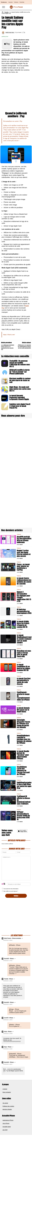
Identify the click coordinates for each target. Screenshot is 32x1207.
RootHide (22, 2)
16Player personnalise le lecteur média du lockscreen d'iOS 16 (23, 815)
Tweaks (6, 12)
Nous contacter (7, 1092)
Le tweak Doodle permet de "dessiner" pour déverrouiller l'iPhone (23, 755)
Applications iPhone (8, 1120)
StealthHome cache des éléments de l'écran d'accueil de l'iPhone (23, 770)
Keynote (10, 2)
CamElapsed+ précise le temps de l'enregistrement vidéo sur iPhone (23, 696)
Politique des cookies (8, 1106)
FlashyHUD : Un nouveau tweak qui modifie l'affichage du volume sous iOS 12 (19, 363)
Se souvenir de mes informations (11, 888)
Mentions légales (7, 1109)
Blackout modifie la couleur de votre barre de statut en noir (20, 380)
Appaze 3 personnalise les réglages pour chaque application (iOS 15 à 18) (24, 596)
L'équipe (5, 1089)
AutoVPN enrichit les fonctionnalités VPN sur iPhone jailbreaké (24, 539)
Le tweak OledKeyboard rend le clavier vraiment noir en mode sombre (24, 639)
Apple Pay (5, 36)
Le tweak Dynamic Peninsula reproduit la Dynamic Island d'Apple (19, 397)
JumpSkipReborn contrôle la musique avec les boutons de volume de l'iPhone (24, 739)
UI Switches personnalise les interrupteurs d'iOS (24, 611)
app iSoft (5, 1130)
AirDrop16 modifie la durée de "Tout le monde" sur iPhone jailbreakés (19, 372)
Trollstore (16, 2)
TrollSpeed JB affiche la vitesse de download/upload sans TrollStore (23, 800)
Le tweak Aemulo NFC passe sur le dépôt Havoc (23, 710)
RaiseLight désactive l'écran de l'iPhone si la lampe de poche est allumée (23, 723)
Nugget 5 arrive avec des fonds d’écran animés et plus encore (24, 553)
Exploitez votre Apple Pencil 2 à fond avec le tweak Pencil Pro (19, 406)
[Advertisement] (16, 92)
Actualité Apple (7, 1126)
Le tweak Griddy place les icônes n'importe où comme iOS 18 (23, 624)
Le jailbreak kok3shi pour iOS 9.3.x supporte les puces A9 (7, 347)
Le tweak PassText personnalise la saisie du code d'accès (24, 681)
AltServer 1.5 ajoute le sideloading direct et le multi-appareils (24, 346)
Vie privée (5, 1103)
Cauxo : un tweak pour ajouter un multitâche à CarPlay (23, 567)
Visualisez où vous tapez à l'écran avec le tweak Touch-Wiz (24, 653)
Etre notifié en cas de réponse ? (11, 891)
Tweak (18, 7)
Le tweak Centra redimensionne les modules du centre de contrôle (24, 581)
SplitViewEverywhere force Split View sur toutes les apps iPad (24, 785)
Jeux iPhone (6, 1123)
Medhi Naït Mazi (10, 32)
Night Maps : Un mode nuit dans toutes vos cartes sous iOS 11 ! (20, 389)
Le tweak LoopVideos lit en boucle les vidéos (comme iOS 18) (23, 667)
